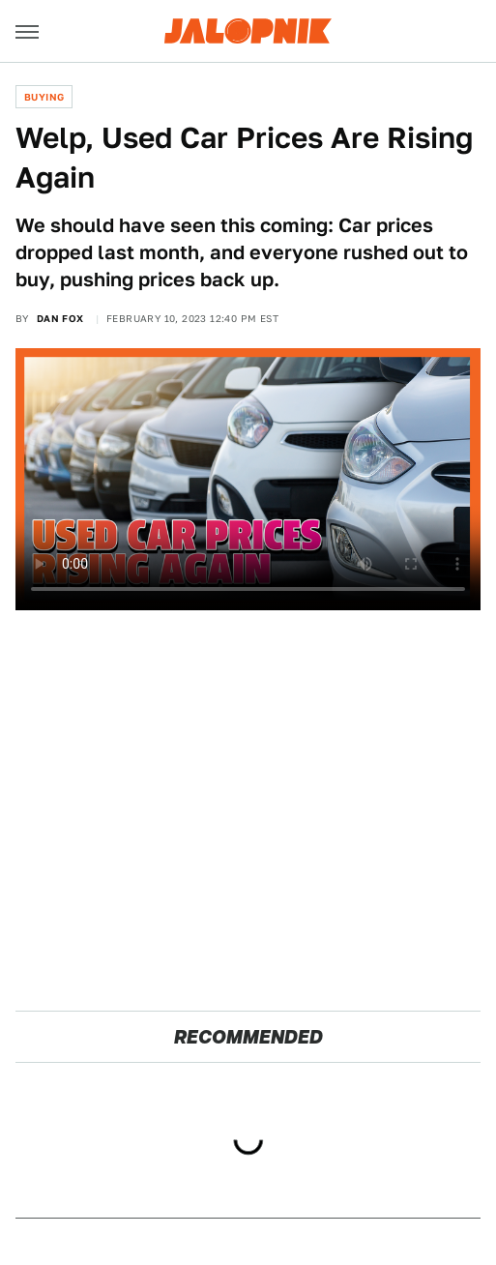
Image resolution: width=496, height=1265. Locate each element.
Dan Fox (60, 318)
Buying (44, 97)
